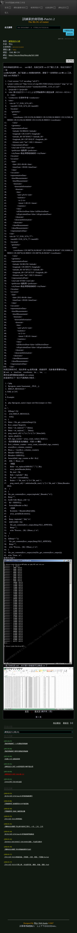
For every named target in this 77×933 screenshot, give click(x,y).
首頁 (6, 8)
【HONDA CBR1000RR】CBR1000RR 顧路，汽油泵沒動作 (23, 842)
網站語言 (62, 8)
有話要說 (57, 723)
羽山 (36, 923)
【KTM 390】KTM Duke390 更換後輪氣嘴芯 (18, 796)
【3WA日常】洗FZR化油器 (13, 782)
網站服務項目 (19, 8)
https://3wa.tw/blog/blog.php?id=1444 (23, 55)
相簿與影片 (35, 8)
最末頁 (37, 711)
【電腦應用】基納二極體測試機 (14, 811)
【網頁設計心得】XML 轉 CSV (14, 774)
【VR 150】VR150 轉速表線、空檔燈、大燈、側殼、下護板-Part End (26, 857)
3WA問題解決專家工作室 (13, 2)
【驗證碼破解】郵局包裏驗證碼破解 (16, 751)
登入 (6, 13)
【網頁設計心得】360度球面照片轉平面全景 (18, 766)
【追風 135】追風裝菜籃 (12, 759)
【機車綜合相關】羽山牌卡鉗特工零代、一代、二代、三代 (23, 826)
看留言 (66, 723)
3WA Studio (43, 923)
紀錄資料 (49, 8)
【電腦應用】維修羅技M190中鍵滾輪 (16, 803)
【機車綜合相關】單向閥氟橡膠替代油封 (17, 849)
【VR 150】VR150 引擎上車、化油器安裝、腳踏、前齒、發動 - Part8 (26, 864)
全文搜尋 (8, 27)
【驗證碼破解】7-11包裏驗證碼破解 (16, 743)
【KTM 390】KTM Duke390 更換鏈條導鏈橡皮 (19, 834)
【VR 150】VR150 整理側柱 (13, 819)
